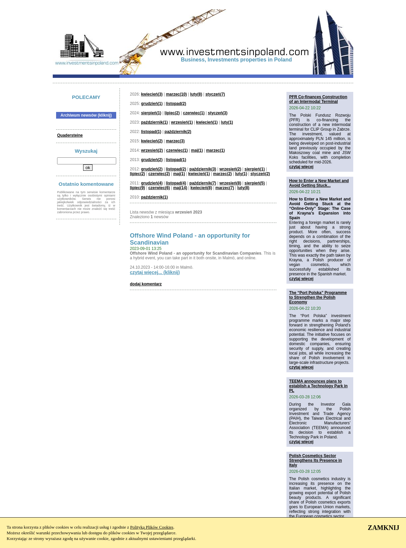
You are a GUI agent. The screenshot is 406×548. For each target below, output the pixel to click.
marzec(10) (176, 94)
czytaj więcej (301, 166)
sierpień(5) (254, 183)
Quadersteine (70, 135)
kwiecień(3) (152, 94)
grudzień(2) (152, 159)
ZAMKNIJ (383, 527)
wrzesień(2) (152, 150)
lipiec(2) (172, 113)
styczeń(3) (218, 113)
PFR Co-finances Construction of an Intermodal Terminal (318, 99)
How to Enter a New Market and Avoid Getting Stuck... (319, 183)
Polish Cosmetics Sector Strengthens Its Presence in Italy (315, 460)
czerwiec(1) (194, 113)
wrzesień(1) (182, 122)
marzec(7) (224, 187)
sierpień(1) (151, 113)
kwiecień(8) (201, 187)
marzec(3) (175, 141)
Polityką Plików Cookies (151, 527)
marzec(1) (215, 150)
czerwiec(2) (159, 173)
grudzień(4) (152, 183)
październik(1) (154, 122)
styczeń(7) (215, 94)
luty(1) (227, 122)
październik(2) (178, 131)
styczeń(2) (260, 173)
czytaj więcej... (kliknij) (155, 272)
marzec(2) (222, 173)
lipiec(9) (137, 187)
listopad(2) (176, 103)
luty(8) (196, 94)
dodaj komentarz (146, 284)
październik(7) (202, 183)
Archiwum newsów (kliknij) (86, 115)
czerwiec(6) (159, 187)
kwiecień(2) (152, 141)
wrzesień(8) (230, 183)
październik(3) (202, 169)
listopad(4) (176, 183)
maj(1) (197, 150)
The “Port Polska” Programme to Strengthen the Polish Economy (318, 297)
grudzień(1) (152, 103)
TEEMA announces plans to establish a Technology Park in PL (318, 386)
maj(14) (180, 187)
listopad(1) (151, 131)
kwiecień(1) (207, 122)
